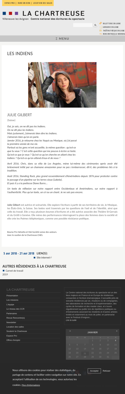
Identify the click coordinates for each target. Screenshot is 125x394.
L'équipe (10, 304)
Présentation (12, 296)
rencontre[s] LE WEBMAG (114, 34)
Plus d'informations (31, 385)
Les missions (12, 300)
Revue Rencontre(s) (15, 318)
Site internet (44, 257)
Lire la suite (71, 320)
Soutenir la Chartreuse (16, 331)
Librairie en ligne (111, 27)
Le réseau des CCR (15, 309)
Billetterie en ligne (112, 23)
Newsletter (11, 322)
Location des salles (15, 327)
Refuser (107, 371)
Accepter (94, 371)
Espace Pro (11, 336)
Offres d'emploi (13, 340)
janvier (92, 332)
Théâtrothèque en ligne (114, 30)
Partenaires (11, 313)
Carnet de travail (14, 270)
